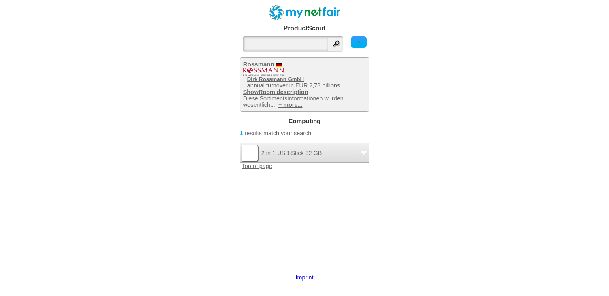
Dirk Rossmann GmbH (275, 79)
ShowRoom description (275, 92)
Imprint (305, 277)
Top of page (257, 166)
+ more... (290, 105)
